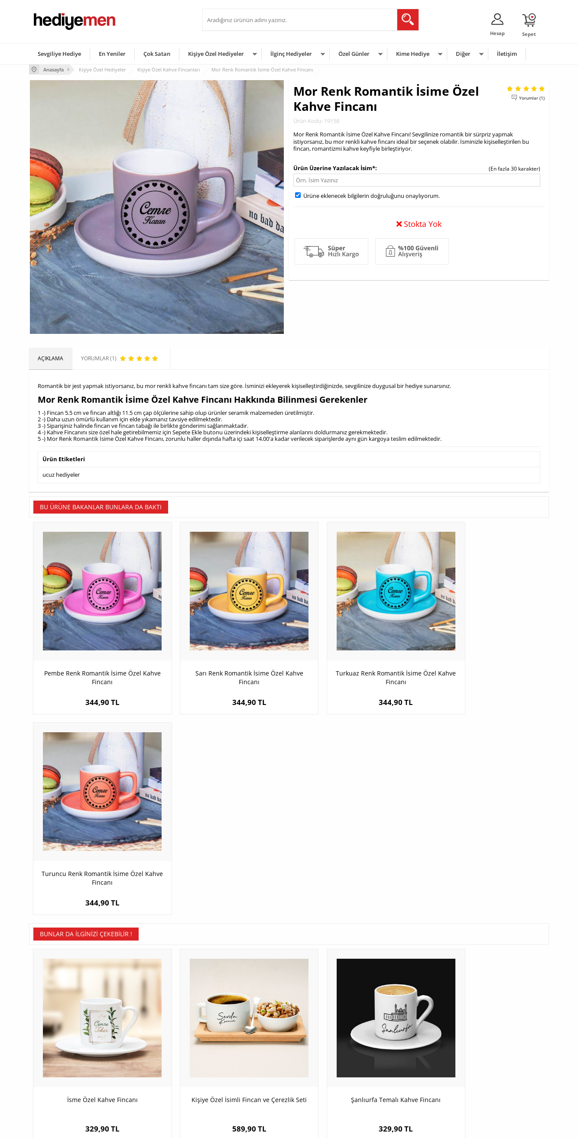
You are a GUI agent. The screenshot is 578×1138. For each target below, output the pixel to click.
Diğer (463, 54)
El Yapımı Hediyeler (143, 1064)
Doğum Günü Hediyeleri (322, 1038)
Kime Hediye (412, 54)
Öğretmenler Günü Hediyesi (327, 1077)
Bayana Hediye (398, 1038)
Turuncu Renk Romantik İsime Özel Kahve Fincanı (484, 659)
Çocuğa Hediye (398, 1051)
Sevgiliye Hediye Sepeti (235, 1038)
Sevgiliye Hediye (59, 54)
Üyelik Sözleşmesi (55, 1038)
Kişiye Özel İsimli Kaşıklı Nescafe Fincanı (484, 868)
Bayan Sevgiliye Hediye (235, 1077)
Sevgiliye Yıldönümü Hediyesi (242, 1090)
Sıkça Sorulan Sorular (59, 1090)
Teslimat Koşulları (54, 1025)
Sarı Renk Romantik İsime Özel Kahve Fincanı (224, 659)
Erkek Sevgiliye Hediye (234, 1064)
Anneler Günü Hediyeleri (323, 1064)
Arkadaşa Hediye (400, 1077)
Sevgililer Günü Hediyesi (322, 1025)
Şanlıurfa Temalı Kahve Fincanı (354, 864)
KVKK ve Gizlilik (51, 1077)
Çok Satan (156, 54)
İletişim (507, 54)
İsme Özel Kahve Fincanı (94, 864)
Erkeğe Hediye (397, 1025)
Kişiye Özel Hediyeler (216, 54)
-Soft (243, 1127)
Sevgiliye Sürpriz (140, 1077)
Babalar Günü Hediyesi (321, 1090)
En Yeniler (112, 54)
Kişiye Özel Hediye (142, 1025)
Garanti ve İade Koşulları (62, 1064)
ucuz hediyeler (61, 474)
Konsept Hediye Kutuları (235, 1025)
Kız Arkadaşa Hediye (144, 1051)
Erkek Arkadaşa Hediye (148, 1038)
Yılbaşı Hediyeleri (314, 1051)
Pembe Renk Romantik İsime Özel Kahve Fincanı (94, 659)
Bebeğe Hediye (398, 1064)
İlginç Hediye (395, 1090)
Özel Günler (354, 54)
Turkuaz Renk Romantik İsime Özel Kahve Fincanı (354, 659)
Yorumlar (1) (532, 97)
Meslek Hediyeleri (141, 1090)
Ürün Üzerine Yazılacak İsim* (334, 167)
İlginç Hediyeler (291, 54)
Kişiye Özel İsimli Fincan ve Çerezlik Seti (224, 868)
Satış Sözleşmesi (53, 1051)
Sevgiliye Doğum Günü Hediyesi (245, 1051)
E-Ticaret (262, 1127)
